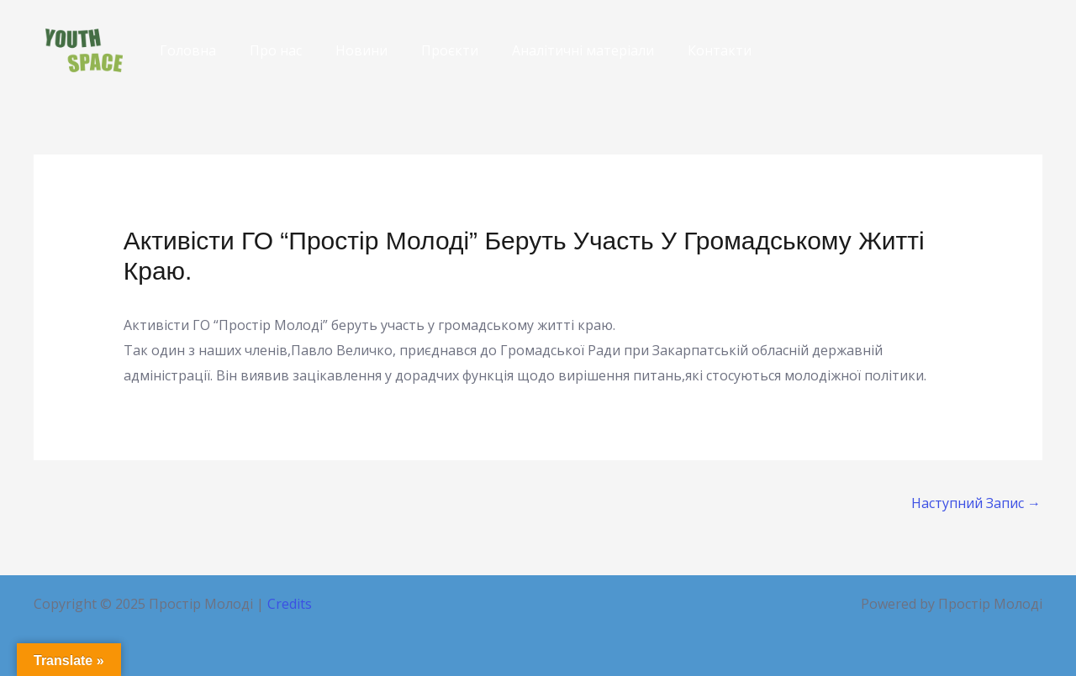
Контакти (720, 50)
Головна (188, 50)
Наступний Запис (976, 503)
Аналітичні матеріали (583, 50)
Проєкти (449, 50)
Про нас (276, 50)
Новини (361, 50)
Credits (289, 604)
